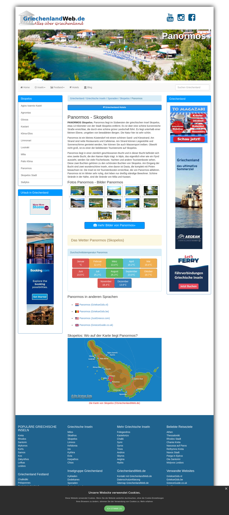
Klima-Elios (27, 133)
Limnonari (26, 140)
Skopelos (125, 98)
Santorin (22, 442)
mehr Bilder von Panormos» (114, 225)
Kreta (21, 435)
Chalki (120, 438)
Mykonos (22, 445)
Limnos (71, 442)
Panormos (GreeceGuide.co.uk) (94, 325)
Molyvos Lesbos (175, 462)
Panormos (26, 168)
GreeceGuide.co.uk (177, 483)
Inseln (40, 87)
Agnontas (26, 112)
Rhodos (22, 438)
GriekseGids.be (175, 479)
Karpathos (73, 459)
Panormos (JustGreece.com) (92, 318)
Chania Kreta (174, 442)
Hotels (74, 87)
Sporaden (113, 98)
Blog (88, 87)
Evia (70, 455)
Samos (21, 452)
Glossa (24, 119)
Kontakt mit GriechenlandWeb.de (134, 476)
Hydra (120, 462)
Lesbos (22, 466)
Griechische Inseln (96, 98)
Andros (120, 452)
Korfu (21, 449)
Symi (119, 442)
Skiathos (72, 435)
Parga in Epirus (175, 455)
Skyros (120, 455)
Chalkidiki (23, 479)
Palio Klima (27, 161)
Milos (70, 432)
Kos (20, 455)
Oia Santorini (173, 459)
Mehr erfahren (147, 501)
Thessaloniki (173, 435)
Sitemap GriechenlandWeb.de (133, 483)
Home (25, 87)
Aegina (120, 459)
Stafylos (25, 182)
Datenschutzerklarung (128, 479)
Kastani (25, 126)
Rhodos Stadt (174, 438)
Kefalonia (72, 445)
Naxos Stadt (173, 452)
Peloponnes (24, 482)
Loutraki (25, 147)
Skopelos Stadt (29, 175)
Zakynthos (23, 459)
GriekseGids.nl (174, 476)
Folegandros (123, 432)
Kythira (71, 452)
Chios (71, 462)
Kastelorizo (123, 435)
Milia (23, 154)
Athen (170, 432)
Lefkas (21, 462)
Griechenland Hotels (114, 107)
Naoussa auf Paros (177, 445)
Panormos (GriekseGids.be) (92, 311)
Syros (120, 445)
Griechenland (77, 98)
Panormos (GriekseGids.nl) (91, 304)
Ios (69, 449)
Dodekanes (74, 479)
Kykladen (72, 476)
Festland (57, 87)
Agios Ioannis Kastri (31, 105)
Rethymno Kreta (175, 449)
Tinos (120, 449)
